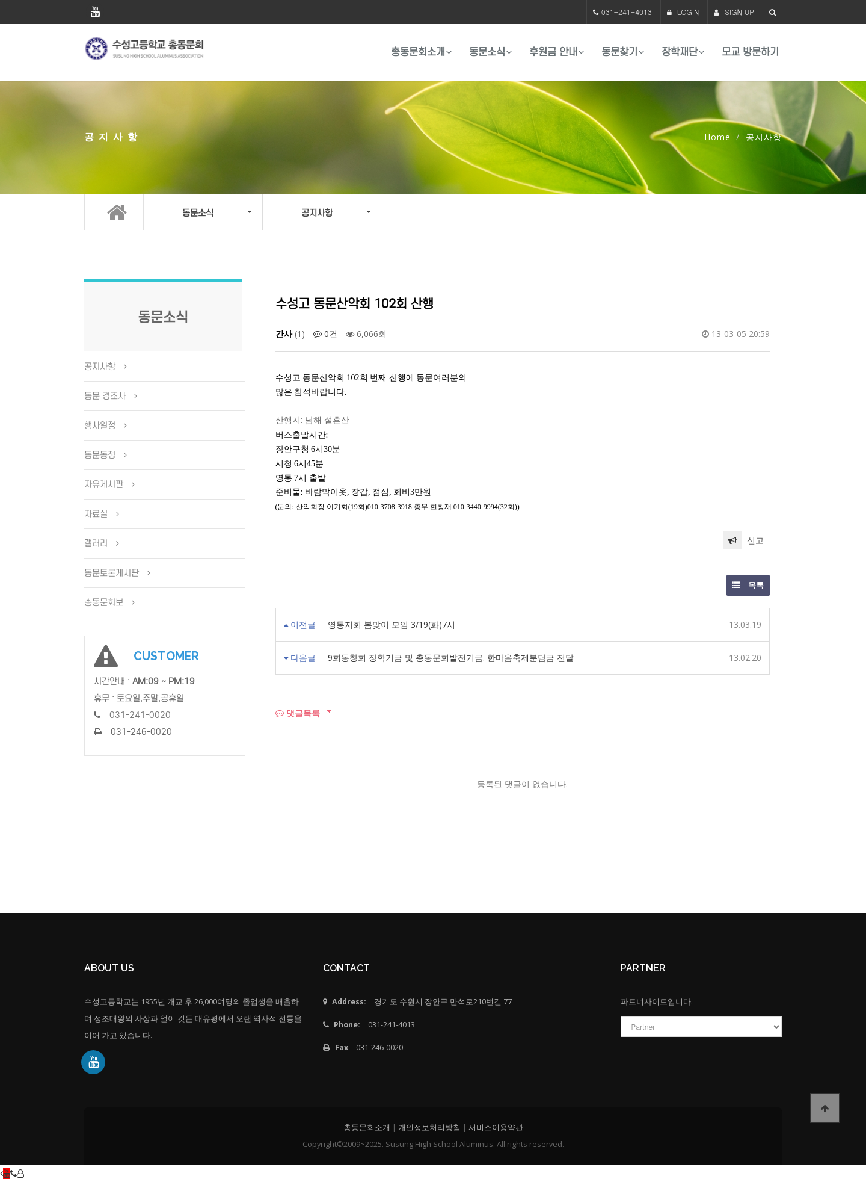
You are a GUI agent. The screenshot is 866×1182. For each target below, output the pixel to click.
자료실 (96, 514)
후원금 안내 (553, 52)
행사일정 (99, 425)
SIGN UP (734, 12)
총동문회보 (103, 602)
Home (717, 137)
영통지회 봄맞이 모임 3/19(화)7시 (391, 624)
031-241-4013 (626, 12)
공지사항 (99, 366)
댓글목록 (297, 713)
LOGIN (683, 12)
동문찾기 (619, 52)
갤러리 (96, 543)
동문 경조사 (105, 396)
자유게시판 (103, 484)
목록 (748, 585)
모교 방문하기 (750, 52)
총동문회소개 (418, 52)
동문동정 (99, 455)
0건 (325, 333)
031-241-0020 (140, 715)
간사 (283, 333)
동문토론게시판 (111, 573)
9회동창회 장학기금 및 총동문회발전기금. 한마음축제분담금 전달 (451, 657)
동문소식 (487, 52)
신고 (743, 540)
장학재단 (680, 52)
